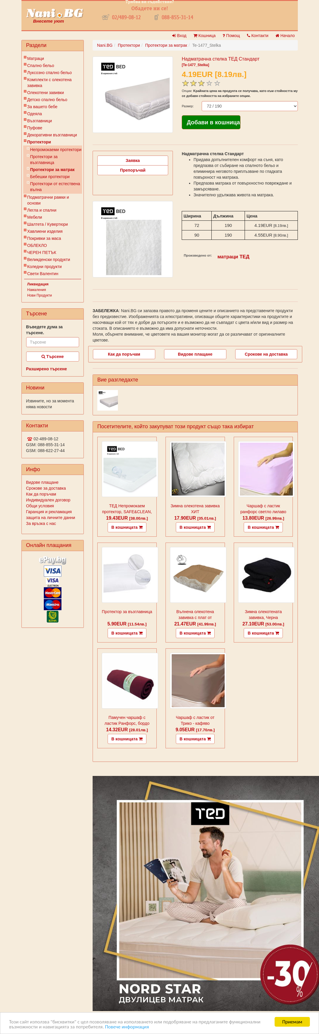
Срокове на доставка (266, 354)
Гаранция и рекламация (49, 511)
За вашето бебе (42, 106)
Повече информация (127, 1027)
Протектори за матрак (52, 169)
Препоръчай (133, 170)
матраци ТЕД (233, 257)
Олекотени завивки (45, 92)
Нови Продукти (39, 295)
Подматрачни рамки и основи (48, 200)
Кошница (204, 35)
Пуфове (34, 128)
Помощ (231, 35)
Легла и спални (41, 210)
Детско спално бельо (47, 99)
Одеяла (34, 113)
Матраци (35, 58)
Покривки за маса (44, 238)
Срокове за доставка (46, 488)
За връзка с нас (41, 523)
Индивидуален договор (48, 500)
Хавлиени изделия (45, 231)
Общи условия (40, 505)
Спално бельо (40, 65)
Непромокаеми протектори (56, 149)
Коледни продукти (44, 266)
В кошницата (127, 527)
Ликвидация (38, 284)
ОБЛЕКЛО (37, 245)
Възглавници (39, 120)
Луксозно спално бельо (49, 72)
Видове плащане (42, 482)
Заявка (133, 160)
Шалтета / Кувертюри (47, 224)
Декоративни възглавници (52, 135)
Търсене (52, 356)
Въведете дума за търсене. (44, 329)
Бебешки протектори (50, 176)
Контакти (257, 35)
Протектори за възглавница (44, 159)
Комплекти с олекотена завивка (49, 82)
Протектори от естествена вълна (55, 186)
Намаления (36, 290)
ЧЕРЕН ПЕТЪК (41, 252)
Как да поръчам (41, 494)
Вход (179, 35)
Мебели (34, 217)
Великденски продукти (48, 259)
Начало (285, 35)
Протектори (39, 142)
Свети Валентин (43, 273)
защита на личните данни (50, 517)
